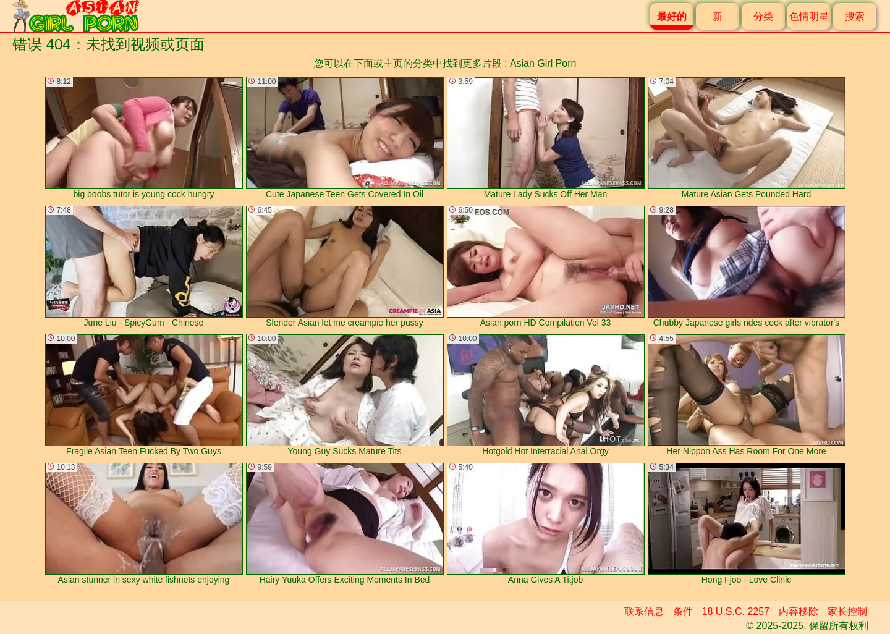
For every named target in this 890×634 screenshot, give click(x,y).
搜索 (855, 16)
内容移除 (798, 611)
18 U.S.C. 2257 (735, 611)
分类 (763, 16)
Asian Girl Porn (543, 63)
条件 (683, 611)
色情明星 (809, 16)
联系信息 (644, 611)
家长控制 (847, 611)
